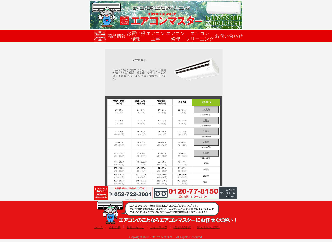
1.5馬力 (206, 109)
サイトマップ (158, 227)
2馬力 (206, 120)
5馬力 (206, 153)
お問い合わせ (135, 227)
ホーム (98, 227)
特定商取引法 (182, 227)
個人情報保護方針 (208, 227)
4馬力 (206, 142)
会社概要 (114, 227)
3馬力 (206, 131)
